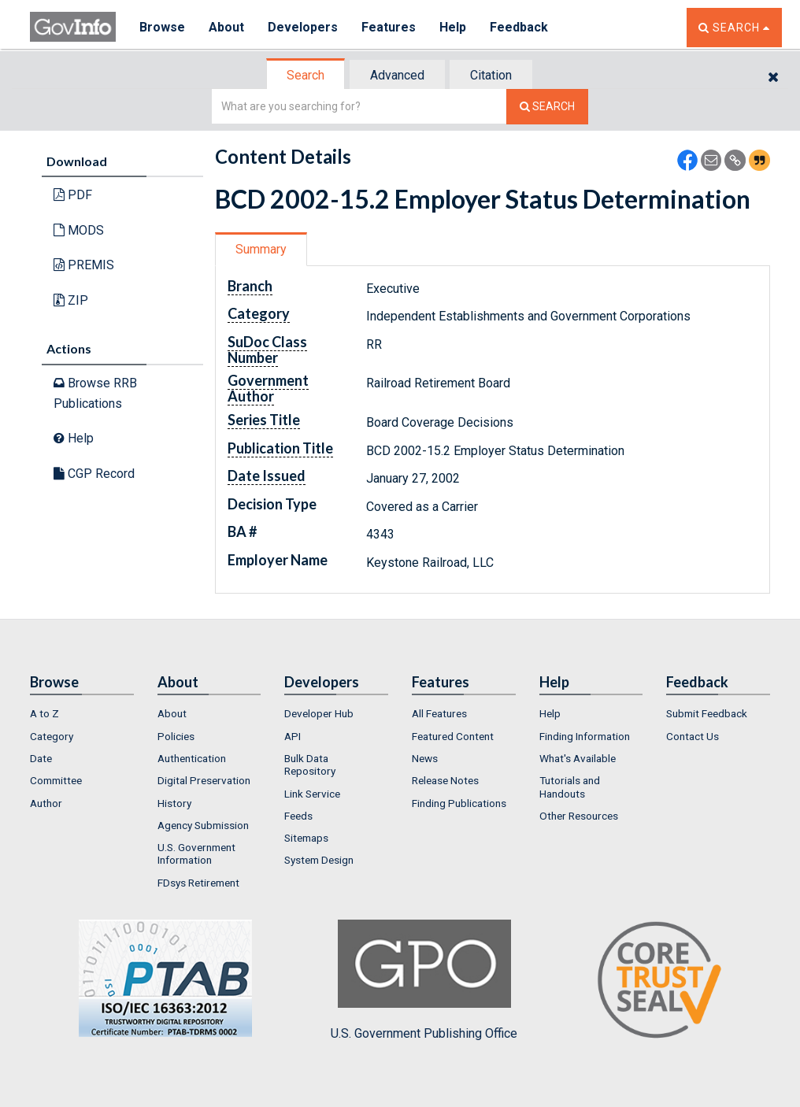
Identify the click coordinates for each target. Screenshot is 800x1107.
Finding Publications (459, 803)
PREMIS (84, 264)
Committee (56, 780)
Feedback (519, 27)
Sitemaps (306, 837)
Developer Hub (319, 713)
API (292, 736)
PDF (73, 194)
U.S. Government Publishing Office (424, 980)
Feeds (298, 815)
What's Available (577, 758)
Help (452, 27)
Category (51, 736)
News (425, 758)
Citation (491, 75)
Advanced (397, 75)
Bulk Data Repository (309, 764)
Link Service (312, 793)
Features (388, 27)
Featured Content (453, 736)
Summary (261, 249)
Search (305, 75)
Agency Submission (203, 825)
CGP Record (94, 473)
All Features (439, 713)
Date (41, 758)
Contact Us (692, 736)
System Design (319, 859)
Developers (303, 27)
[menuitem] (82, 713)
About (226, 27)
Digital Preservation (203, 780)
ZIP (71, 300)
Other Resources (578, 815)
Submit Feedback (706, 713)
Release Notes (445, 780)
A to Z (44, 713)
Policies (175, 736)
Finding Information (584, 736)
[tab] (306, 75)
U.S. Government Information (196, 853)
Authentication (191, 758)
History (174, 803)
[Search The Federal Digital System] (547, 106)
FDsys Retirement (198, 882)
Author (46, 803)
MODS (79, 230)
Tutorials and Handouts (569, 786)
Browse (162, 27)
